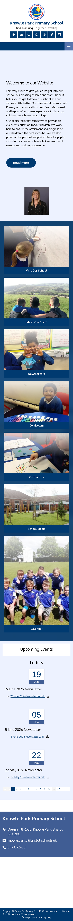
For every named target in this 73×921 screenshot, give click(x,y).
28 (59, 788)
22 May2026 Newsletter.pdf (28, 777)
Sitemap (26, 917)
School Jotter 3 (9, 914)
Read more (21, 162)
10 (49, 788)
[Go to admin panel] (41, 917)
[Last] (67, 789)
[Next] (63, 789)
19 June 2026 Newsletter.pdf (28, 696)
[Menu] (69, 46)
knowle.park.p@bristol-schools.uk (32, 840)
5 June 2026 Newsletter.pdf (28, 736)
